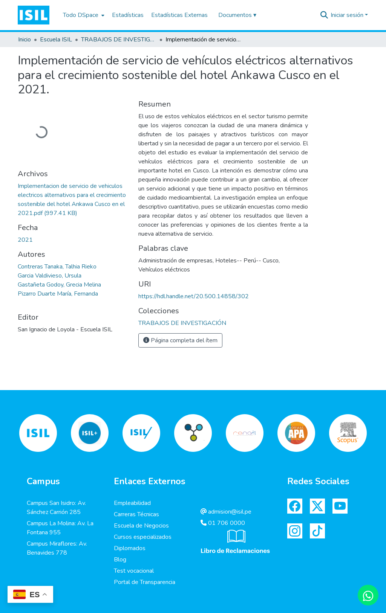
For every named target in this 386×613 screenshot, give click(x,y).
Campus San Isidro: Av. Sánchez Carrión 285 (56, 507)
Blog (120, 559)
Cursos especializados (143, 537)
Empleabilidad (132, 503)
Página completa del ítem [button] (180, 340)
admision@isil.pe (226, 512)
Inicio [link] (24, 39)
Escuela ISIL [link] (56, 39)
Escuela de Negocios (141, 526)
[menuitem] (82, 15)
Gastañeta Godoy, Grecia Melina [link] (59, 285)
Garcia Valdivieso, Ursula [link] (49, 275)
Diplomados (130, 548)
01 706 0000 (223, 523)
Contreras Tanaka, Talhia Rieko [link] (57, 266)
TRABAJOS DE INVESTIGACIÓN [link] (118, 39)
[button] (33, 15)
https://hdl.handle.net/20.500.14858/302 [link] (193, 296)
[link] (182, 323)
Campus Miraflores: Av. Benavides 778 (57, 548)
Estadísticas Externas (179, 15)
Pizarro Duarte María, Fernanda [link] (58, 294)
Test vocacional (134, 571)
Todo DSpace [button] (80, 15)
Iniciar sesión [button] (348, 15)
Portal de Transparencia (144, 582)
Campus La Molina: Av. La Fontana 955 (60, 528)
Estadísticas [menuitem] (128, 15)
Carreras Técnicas (136, 514)
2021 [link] (25, 240)
